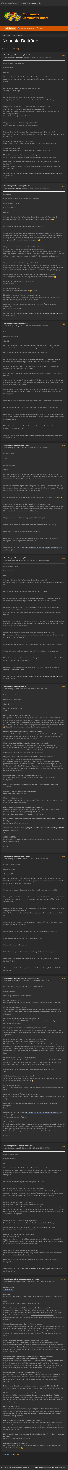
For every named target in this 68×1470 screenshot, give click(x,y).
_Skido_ (18, 447)
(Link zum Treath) (53, 1395)
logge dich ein (35, 3)
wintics (18, 980)
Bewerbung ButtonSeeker (24, 55)
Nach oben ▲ (63, 1467)
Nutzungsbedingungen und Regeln (48, 1467)
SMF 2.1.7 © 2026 (6, 1467)
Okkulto (18, 188)
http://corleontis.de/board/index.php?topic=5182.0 (43, 173)
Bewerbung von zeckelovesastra (27, 1279)
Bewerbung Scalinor (22, 856)
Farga (18, 326)
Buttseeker (19, 57)
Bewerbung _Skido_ (22, 445)
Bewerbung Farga (21, 323)
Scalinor (18, 859)
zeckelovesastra (8, 1289)
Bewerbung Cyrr (21, 686)
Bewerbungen (9, 55)
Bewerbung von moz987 (24, 1146)
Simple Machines (17, 1467)
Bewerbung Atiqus (22, 558)
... (12, 49)
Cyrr (17, 689)
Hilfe (36, 1467)
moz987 (18, 1148)
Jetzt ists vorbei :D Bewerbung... (27, 978)
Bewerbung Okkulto (22, 186)
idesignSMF (26, 1467)
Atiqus (18, 560)
